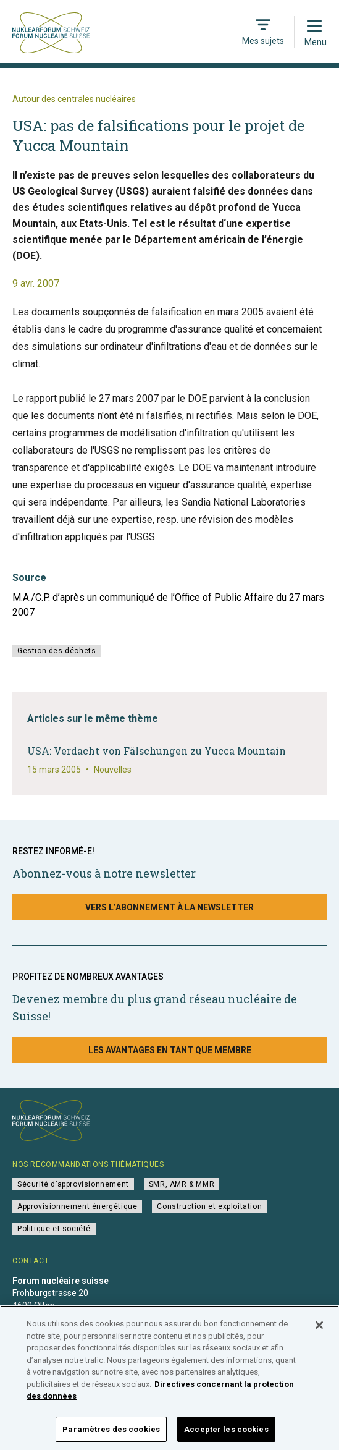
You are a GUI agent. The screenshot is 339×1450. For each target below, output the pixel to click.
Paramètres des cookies (111, 1434)
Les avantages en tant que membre (169, 1050)
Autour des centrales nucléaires (74, 99)
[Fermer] (319, 1331)
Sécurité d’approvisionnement (73, 1184)
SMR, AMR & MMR (181, 1184)
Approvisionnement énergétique (77, 1206)
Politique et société (54, 1228)
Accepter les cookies (226, 1434)
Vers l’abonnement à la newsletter (169, 907)
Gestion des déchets (56, 651)
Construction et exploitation (209, 1206)
